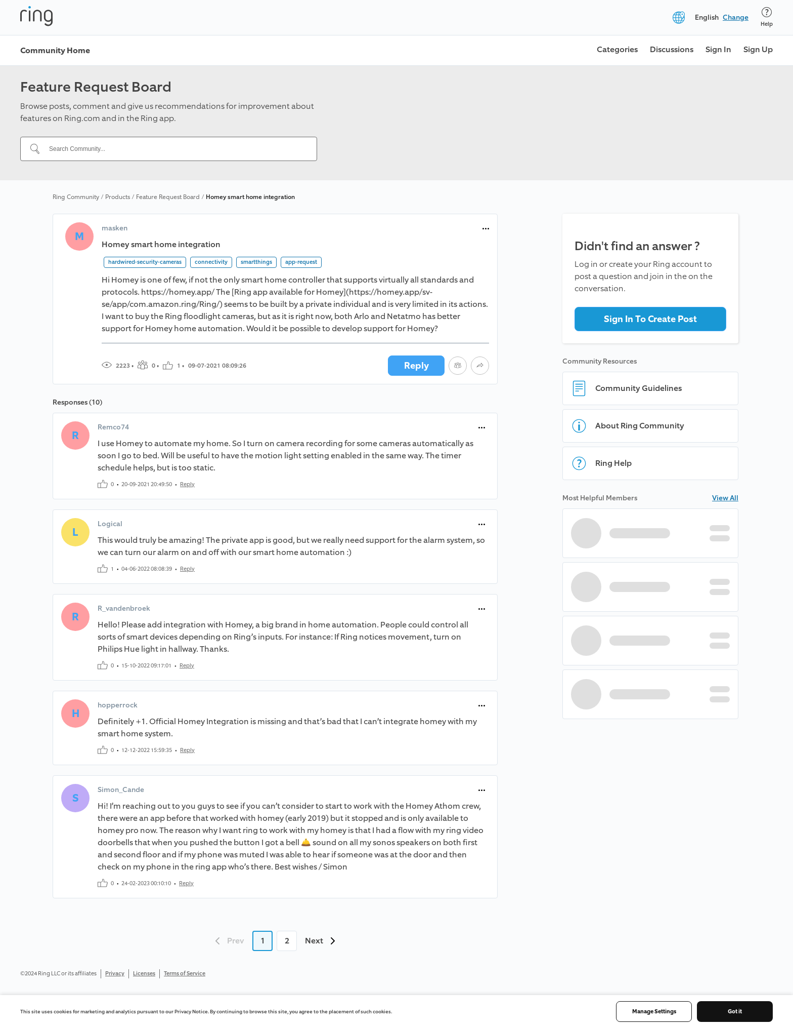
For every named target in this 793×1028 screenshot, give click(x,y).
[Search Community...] (175, 148)
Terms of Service (184, 973)
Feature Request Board (168, 197)
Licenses (144, 973)
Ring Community (76, 197)
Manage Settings (654, 1011)
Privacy (114, 973)
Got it (735, 1011)
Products (117, 197)
